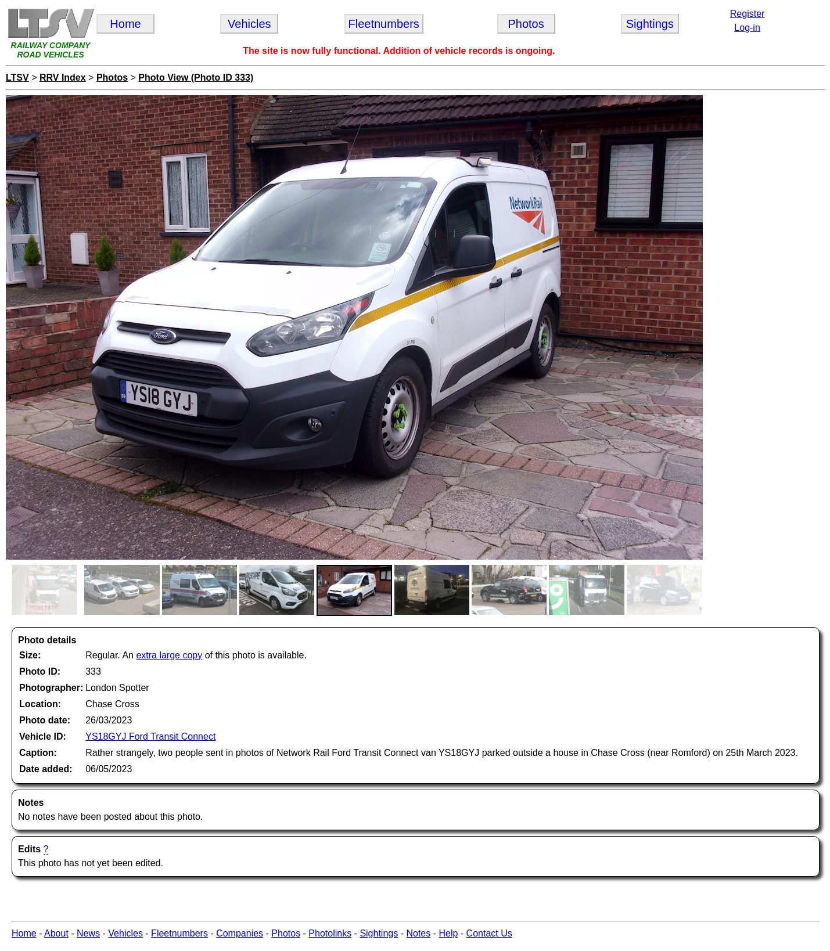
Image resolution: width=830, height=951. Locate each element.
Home (24, 933)
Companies (239, 933)
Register (747, 14)
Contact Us (489, 933)
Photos (112, 77)
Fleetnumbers (179, 933)
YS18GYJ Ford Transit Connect (150, 736)
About (56, 933)
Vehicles (125, 933)
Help (448, 933)
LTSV (17, 77)
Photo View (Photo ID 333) (195, 77)
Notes (418, 933)
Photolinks (329, 933)
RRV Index (62, 77)
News (88, 933)
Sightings (379, 933)
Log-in (747, 28)
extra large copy (169, 655)
